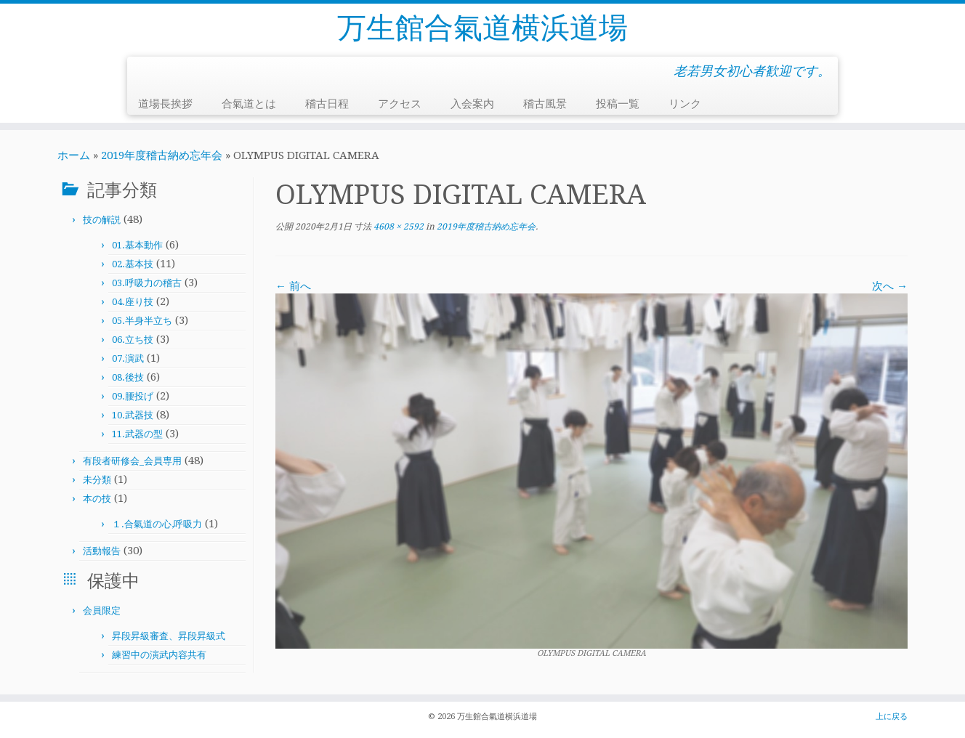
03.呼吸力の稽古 (147, 282)
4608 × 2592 (397, 227)
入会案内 (472, 103)
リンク (685, 103)
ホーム (73, 155)
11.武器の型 (137, 434)
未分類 (97, 479)
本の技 (97, 498)
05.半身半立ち (142, 320)
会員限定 (102, 610)
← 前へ (293, 286)
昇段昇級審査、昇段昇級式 (168, 635)
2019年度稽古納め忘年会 (161, 155)
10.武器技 (132, 415)
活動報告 (102, 551)
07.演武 (128, 358)
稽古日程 (327, 103)
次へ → (890, 286)
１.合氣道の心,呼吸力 (157, 524)
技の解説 (102, 219)
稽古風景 (545, 103)
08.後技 (128, 377)
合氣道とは (249, 103)
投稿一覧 (617, 103)
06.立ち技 (132, 339)
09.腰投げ (132, 396)
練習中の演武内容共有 (159, 654)
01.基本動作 (137, 245)
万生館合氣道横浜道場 (482, 28)
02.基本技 (132, 264)
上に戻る (892, 716)
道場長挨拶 (165, 103)
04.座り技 (132, 301)
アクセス (399, 103)
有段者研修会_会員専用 (132, 460)
